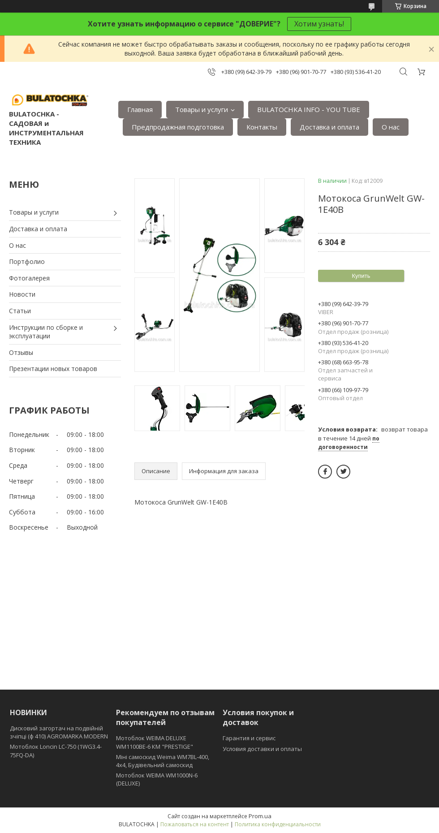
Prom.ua (260, 816)
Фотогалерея (29, 278)
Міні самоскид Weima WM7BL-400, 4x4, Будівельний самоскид (162, 761)
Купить (361, 275)
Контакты (261, 126)
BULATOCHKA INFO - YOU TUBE (308, 109)
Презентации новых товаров (53, 368)
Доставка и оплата (329, 126)
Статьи (20, 310)
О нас (391, 126)
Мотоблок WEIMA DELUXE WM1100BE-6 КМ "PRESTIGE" (154, 742)
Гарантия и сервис (249, 738)
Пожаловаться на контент (194, 824)
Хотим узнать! (319, 24)
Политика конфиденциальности (278, 824)
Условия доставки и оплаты (262, 749)
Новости (22, 294)
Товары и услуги (201, 109)
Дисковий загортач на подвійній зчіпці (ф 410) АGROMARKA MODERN (59, 732)
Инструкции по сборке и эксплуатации (46, 332)
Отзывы (21, 352)
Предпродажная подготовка (178, 126)
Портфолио (27, 261)
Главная (140, 109)
